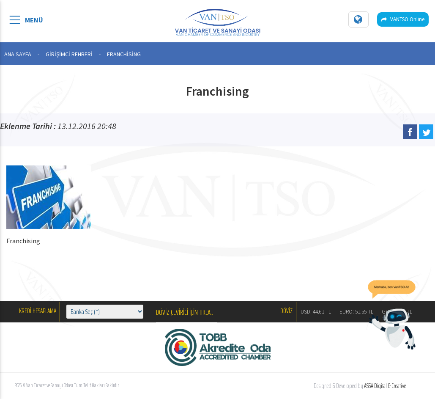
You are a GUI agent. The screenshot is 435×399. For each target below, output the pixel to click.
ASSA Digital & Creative (385, 386)
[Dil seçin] (358, 19)
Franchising (23, 241)
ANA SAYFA (17, 54)
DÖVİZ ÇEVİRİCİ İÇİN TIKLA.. (184, 312)
